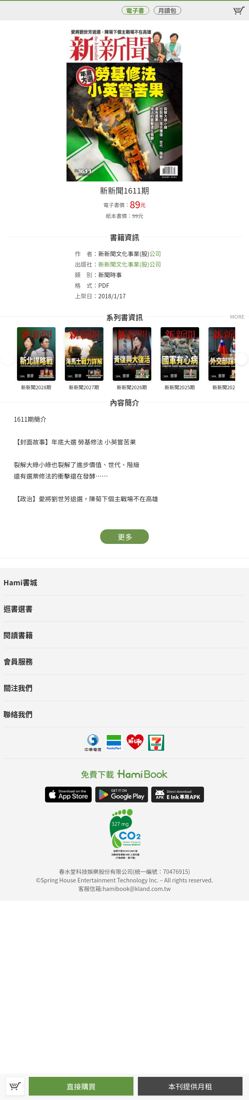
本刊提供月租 (190, 1086)
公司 (155, 253)
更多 (125, 536)
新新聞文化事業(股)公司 (129, 264)
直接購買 (81, 1086)
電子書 (135, 10)
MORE (237, 316)
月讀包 (167, 10)
